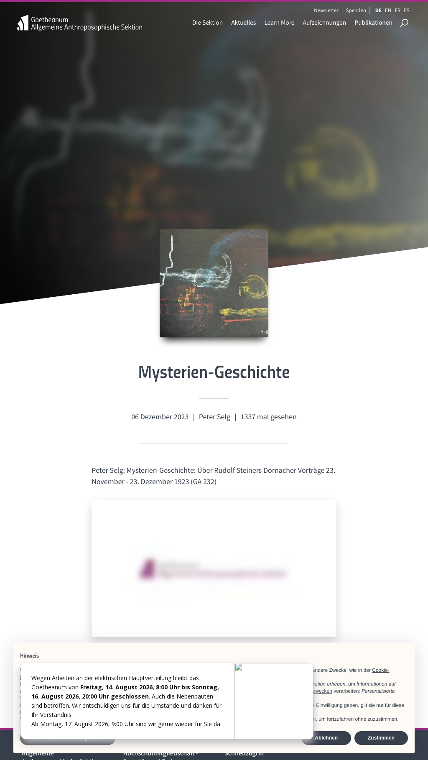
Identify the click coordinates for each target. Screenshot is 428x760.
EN (388, 10)
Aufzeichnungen (324, 23)
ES (407, 10)
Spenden (356, 10)
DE (378, 10)
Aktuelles (243, 23)
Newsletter (326, 10)
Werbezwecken (315, 691)
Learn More (279, 23)
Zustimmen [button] (381, 738)
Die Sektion (207, 23)
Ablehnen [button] (326, 738)
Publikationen (373, 23)
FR (397, 10)
